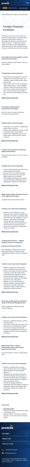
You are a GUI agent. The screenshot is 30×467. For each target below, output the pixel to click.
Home (3, 14)
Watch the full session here (10, 98)
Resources (9, 14)
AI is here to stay (9, 408)
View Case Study (23, 8)
